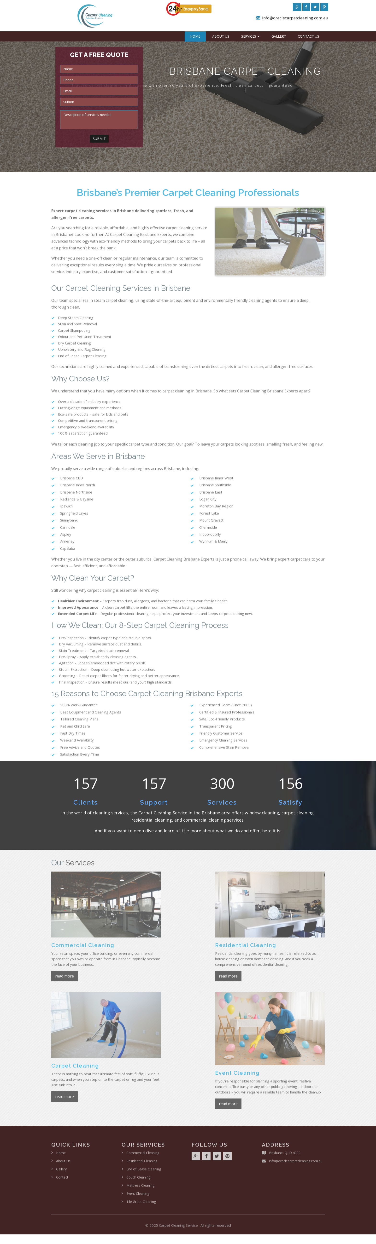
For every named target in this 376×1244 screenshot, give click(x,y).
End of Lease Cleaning (143, 1172)
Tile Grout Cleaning (141, 1205)
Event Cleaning (137, 1196)
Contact (62, 1180)
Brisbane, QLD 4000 (284, 1156)
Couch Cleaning (138, 1180)
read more (64, 979)
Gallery (278, 36)
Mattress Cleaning (140, 1188)
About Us (220, 36)
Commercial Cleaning (142, 1156)
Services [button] (250, 36)
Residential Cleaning (141, 1164)
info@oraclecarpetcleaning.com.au (295, 19)
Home (195, 36)
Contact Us (308, 36)
